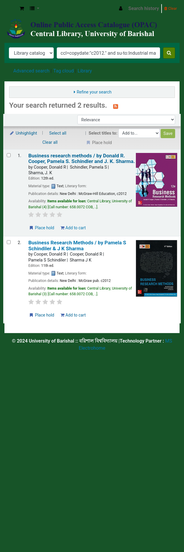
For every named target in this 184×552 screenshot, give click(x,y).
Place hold (41, 227)
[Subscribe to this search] (116, 106)
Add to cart (73, 227)
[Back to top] (165, 533)
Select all (57, 133)
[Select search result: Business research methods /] (9, 155)
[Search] (169, 53)
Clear (170, 8)
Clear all (50, 142)
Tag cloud (63, 71)
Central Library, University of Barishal (11, 9)
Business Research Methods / (77, 245)
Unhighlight (23, 133)
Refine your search (94, 92)
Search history (143, 8)
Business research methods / (81, 158)
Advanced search (31, 71)
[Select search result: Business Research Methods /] (9, 242)
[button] (21, 8)
